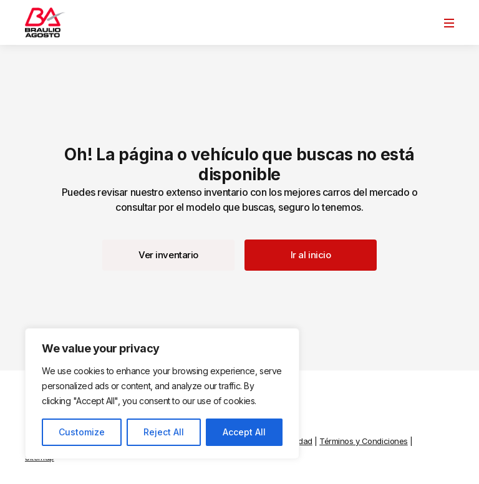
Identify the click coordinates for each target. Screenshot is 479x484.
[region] (162, 393)
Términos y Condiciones (363, 441)
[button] (168, 255)
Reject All (163, 432)
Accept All (244, 432)
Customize (82, 432)
